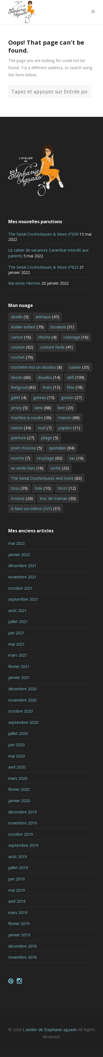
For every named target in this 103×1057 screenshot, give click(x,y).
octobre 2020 (20, 711)
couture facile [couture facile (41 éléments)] (56, 347)
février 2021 (18, 666)
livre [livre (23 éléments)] (65, 407)
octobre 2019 (20, 834)
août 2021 (17, 610)
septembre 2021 (23, 599)
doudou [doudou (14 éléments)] (49, 377)
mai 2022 (16, 543)
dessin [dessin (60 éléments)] (21, 377)
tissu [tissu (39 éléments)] (19, 488)
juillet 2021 (18, 621)
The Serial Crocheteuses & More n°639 (43, 234)
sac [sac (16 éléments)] (76, 458)
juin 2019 (16, 878)
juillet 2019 (18, 867)
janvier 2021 (19, 677)
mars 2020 (17, 778)
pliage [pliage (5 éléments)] (49, 437)
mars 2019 (17, 912)
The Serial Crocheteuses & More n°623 (43, 267)
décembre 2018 (22, 946)
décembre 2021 (22, 565)
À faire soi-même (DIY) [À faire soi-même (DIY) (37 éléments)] (35, 508)
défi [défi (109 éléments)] (75, 377)
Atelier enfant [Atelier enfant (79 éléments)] (27, 327)
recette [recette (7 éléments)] (20, 458)
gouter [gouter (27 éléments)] (71, 397)
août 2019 (17, 856)
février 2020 (18, 789)
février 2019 (18, 923)
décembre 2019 (22, 812)
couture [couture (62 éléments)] (22, 347)
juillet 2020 (18, 733)
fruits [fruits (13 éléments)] (51, 387)
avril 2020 (16, 767)
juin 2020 (16, 744)
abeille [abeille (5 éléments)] (20, 316)
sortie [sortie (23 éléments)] (59, 468)
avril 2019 (16, 901)
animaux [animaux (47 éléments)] (47, 316)
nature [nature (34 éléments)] (21, 427)
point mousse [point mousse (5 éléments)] (26, 448)
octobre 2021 (20, 588)
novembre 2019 (22, 823)
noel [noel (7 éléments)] (45, 427)
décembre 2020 (22, 688)
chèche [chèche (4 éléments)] (47, 337)
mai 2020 (16, 756)
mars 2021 (17, 655)
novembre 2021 (22, 576)
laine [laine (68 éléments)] (43, 407)
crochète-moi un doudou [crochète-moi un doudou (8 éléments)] (36, 367)
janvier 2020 (19, 800)
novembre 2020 (22, 700)
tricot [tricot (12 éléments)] (67, 488)
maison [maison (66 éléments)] (69, 417)
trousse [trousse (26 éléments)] (22, 498)
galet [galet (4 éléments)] (18, 397)
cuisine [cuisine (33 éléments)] (79, 367)
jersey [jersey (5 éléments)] (19, 407)
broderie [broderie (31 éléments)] (62, 327)
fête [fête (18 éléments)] (75, 387)
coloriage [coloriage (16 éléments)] (75, 337)
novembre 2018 (22, 957)
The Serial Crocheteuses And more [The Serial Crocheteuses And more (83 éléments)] (46, 478)
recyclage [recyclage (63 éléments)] (49, 458)
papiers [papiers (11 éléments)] (69, 427)
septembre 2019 (23, 845)
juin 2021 (16, 632)
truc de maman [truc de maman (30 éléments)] (58, 498)
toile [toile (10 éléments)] (43, 488)
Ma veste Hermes (24, 283)
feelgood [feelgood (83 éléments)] (23, 387)
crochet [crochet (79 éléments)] (22, 357)
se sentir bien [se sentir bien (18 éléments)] (27, 468)
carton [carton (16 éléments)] (21, 337)
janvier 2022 (19, 554)
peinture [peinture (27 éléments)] (22, 437)
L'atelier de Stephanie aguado (50, 1029)
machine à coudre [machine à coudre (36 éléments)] (31, 417)
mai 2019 (16, 890)
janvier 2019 (19, 934)
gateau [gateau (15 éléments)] (43, 397)
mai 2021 (16, 644)
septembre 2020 (23, 722)
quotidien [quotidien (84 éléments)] (61, 448)
